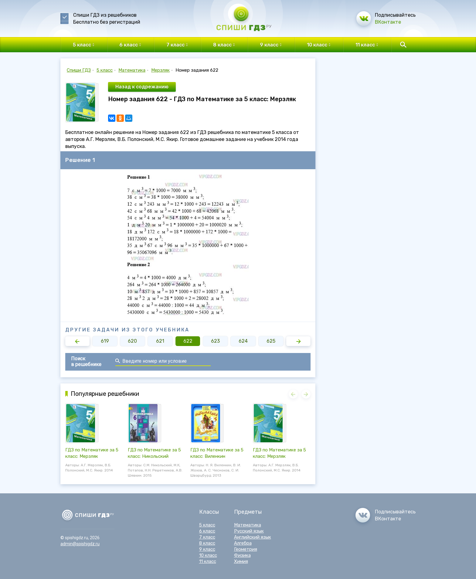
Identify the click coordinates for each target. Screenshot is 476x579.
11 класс (207, 561)
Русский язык (249, 531)
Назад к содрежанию (141, 87)
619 (105, 341)
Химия (241, 561)
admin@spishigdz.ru (80, 543)
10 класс (208, 555)
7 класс (207, 537)
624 (243, 341)
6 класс (207, 531)
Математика (131, 70)
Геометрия (245, 549)
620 (132, 341)
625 (271, 341)
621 (160, 341)
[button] (77, 341)
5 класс (105, 70)
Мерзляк (160, 70)
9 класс (207, 549)
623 (215, 341)
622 (187, 341)
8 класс (207, 543)
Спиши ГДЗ (79, 70)
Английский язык (252, 537)
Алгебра (243, 543)
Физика (242, 555)
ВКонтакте (388, 22)
